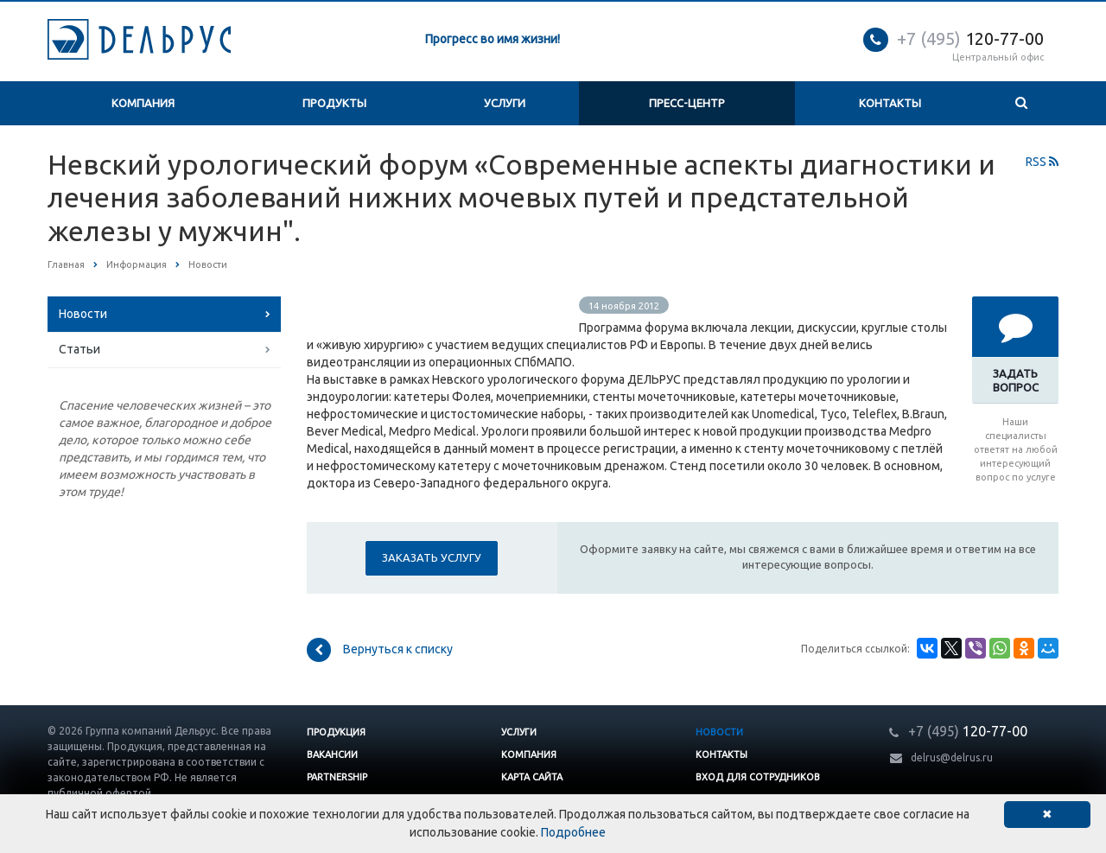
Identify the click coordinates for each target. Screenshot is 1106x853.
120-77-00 (970, 38)
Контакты (890, 103)
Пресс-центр (687, 103)
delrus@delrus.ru (952, 757)
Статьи (79, 349)
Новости (83, 314)
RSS (1042, 162)
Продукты (334, 103)
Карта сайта (532, 777)
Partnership (337, 777)
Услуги (504, 103)
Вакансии (332, 754)
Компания (143, 103)
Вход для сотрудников (758, 777)
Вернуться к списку (380, 650)
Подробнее (573, 832)
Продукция (336, 732)
